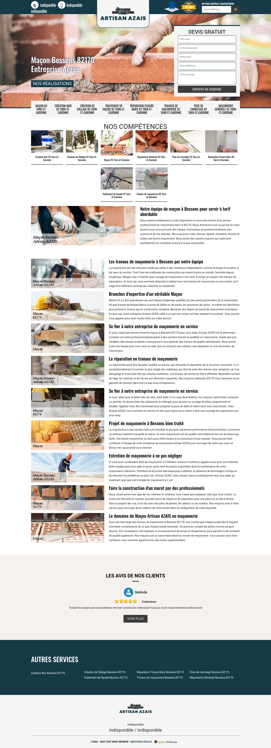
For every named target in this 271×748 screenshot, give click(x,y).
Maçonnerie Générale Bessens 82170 (211, 677)
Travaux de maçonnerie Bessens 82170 (160, 677)
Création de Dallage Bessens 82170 (105, 672)
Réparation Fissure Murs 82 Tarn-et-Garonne (142, 109)
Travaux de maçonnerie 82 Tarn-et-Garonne (171, 109)
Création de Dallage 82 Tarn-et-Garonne (87, 109)
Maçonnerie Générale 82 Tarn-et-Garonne (226, 109)
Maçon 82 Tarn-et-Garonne (41, 109)
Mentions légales (141, 741)
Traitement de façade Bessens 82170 (106, 677)
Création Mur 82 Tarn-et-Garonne (63, 109)
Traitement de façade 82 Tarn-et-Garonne (113, 109)
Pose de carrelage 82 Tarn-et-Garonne (198, 109)
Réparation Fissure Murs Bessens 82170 (160, 672)
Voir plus (135, 619)
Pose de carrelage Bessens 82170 (209, 672)
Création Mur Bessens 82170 (48, 673)
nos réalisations (52, 83)
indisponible (43, 5)
